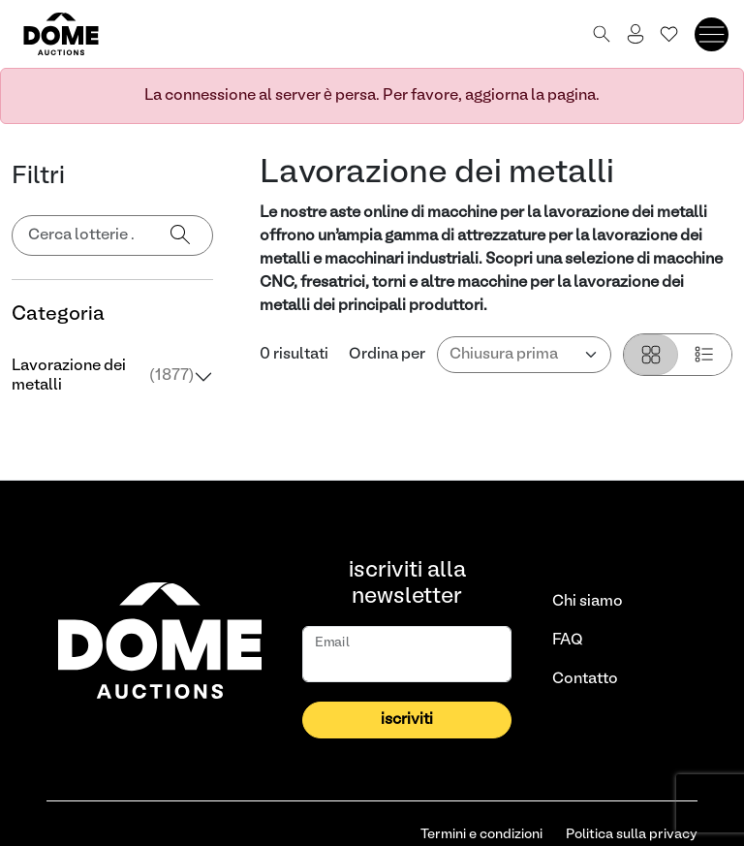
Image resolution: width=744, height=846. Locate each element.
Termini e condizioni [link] (481, 835)
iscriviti (407, 720)
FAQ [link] (567, 640)
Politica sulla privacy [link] (632, 835)
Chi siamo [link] (587, 602)
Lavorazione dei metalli (103, 376)
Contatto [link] (585, 679)
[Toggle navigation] (711, 34)
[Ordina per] (524, 354)
